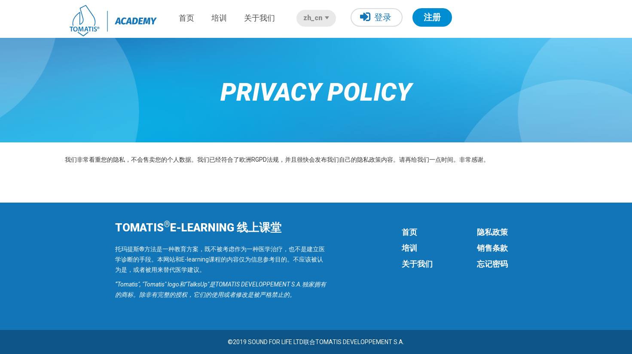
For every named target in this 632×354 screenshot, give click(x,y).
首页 (186, 17)
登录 (375, 17)
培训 (219, 17)
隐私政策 (492, 232)
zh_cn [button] (316, 18)
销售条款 (492, 247)
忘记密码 (492, 263)
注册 (432, 17)
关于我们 (259, 17)
